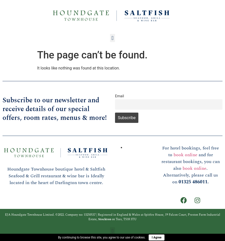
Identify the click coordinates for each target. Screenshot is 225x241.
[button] (112, 38)
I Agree (156, 237)
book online (185, 154)
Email (119, 96)
